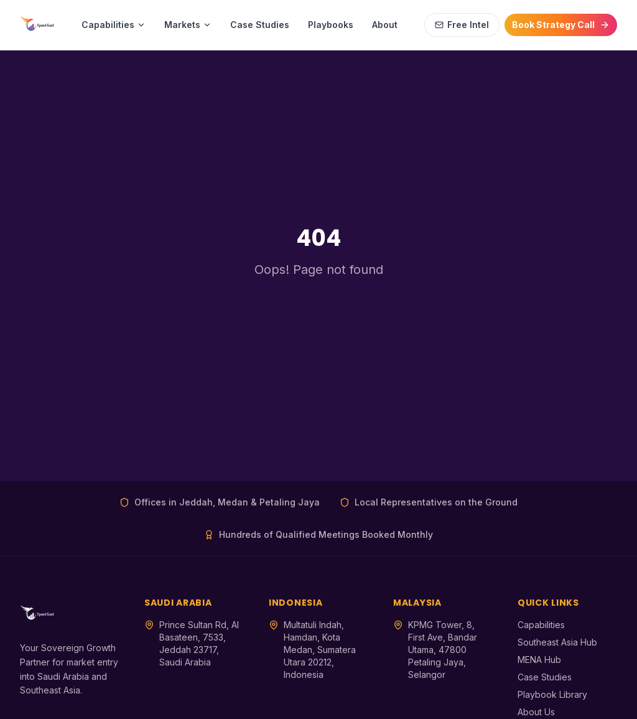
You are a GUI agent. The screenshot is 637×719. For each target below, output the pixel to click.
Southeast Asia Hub (557, 642)
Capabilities (113, 24)
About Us (536, 712)
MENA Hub (539, 659)
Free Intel (462, 24)
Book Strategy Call (561, 24)
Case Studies (259, 24)
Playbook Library (552, 694)
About (385, 24)
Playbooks (330, 24)
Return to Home (319, 296)
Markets (188, 24)
